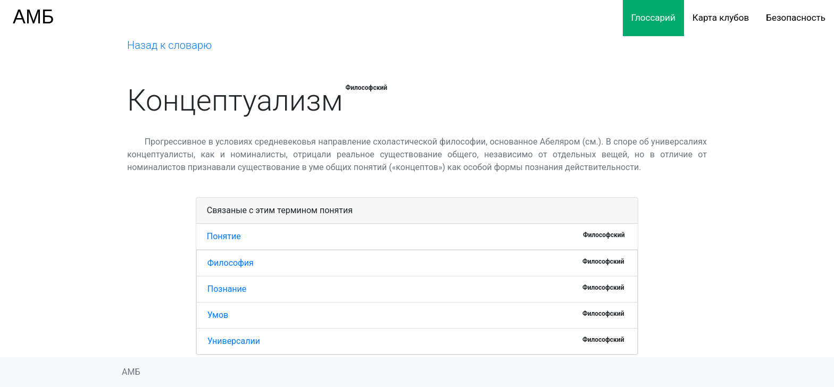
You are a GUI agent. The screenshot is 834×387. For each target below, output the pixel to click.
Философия (230, 263)
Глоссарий (653, 17)
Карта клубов (721, 17)
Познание (227, 289)
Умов (217, 315)
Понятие (224, 236)
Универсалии (233, 341)
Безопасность (795, 17)
